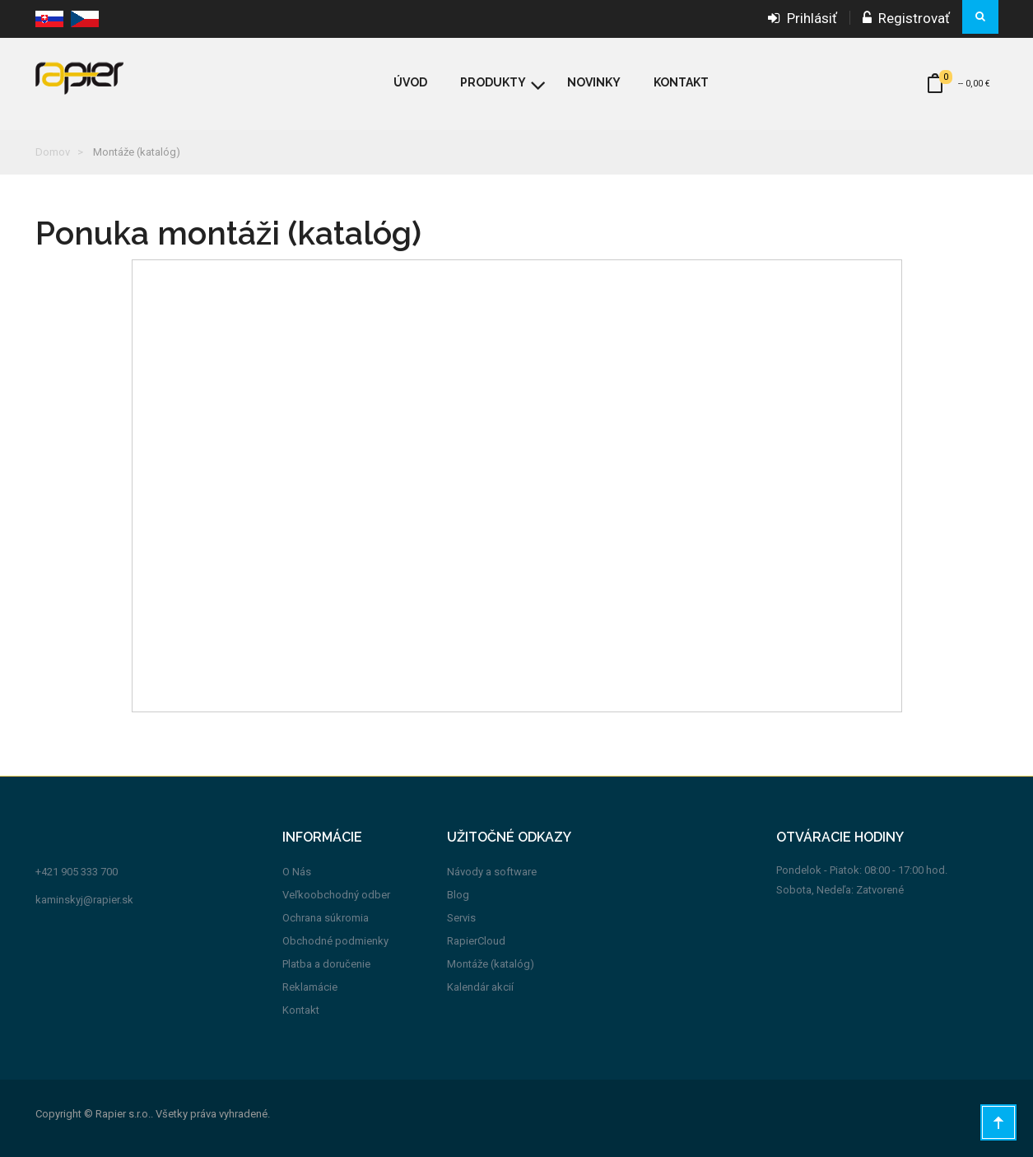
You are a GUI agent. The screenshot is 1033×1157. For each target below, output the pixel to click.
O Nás (296, 871)
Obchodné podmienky (335, 941)
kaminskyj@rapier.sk (84, 899)
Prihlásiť (802, 18)
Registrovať (906, 18)
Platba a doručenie (326, 964)
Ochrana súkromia (325, 918)
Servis (461, 918)
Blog (458, 895)
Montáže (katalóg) (490, 964)
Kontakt (300, 1010)
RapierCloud (476, 941)
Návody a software (492, 871)
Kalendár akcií (480, 987)
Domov (52, 152)
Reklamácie (309, 987)
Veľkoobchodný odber (336, 895)
